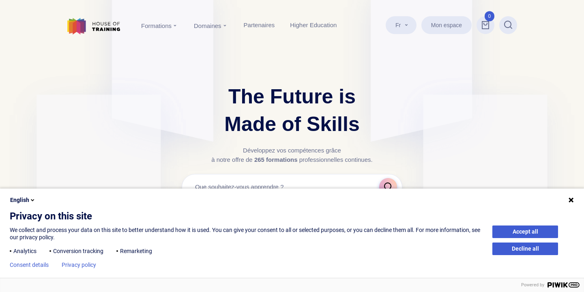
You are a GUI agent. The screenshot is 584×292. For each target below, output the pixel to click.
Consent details (29, 265)
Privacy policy (79, 265)
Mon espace (446, 25)
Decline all (525, 248)
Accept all (525, 231)
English (23, 200)
